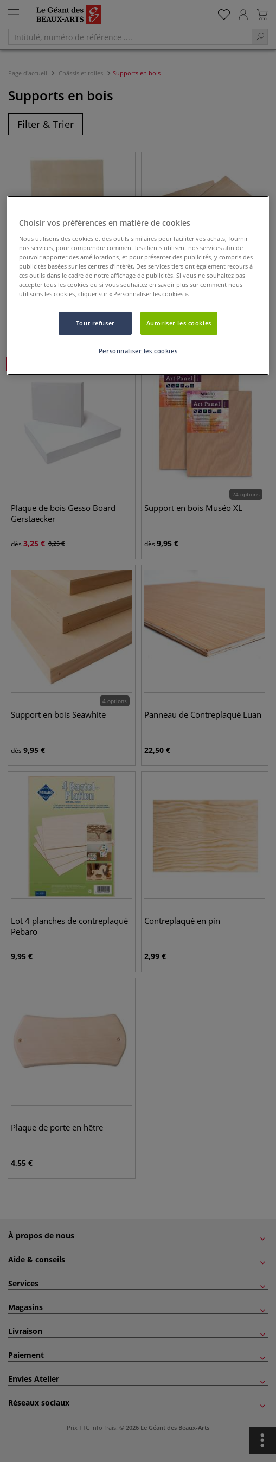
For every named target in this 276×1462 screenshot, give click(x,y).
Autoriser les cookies (178, 323)
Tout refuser (95, 323)
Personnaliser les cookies (138, 351)
